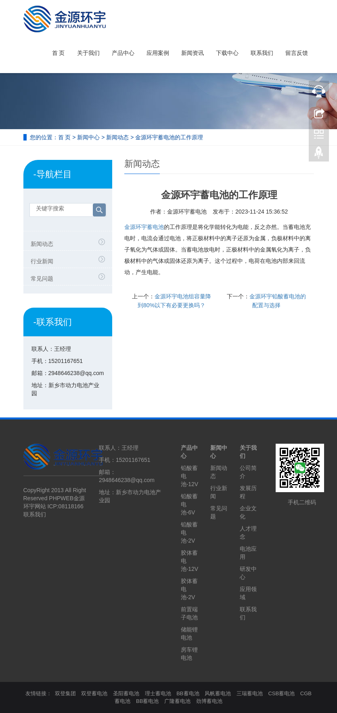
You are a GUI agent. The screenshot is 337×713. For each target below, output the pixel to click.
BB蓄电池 (187, 693)
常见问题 (42, 278)
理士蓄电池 (158, 693)
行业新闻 (42, 261)
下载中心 (227, 53)
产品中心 (123, 53)
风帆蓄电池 (218, 693)
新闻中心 (88, 137)
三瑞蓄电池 (250, 693)
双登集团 (65, 693)
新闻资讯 (192, 53)
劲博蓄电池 (209, 701)
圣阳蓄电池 (126, 693)
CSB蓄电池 (281, 693)
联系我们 (262, 53)
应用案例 (158, 53)
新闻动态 (117, 137)
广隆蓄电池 (177, 701)
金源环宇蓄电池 (144, 227)
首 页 (58, 53)
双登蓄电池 (94, 693)
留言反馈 (296, 53)
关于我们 (88, 53)
